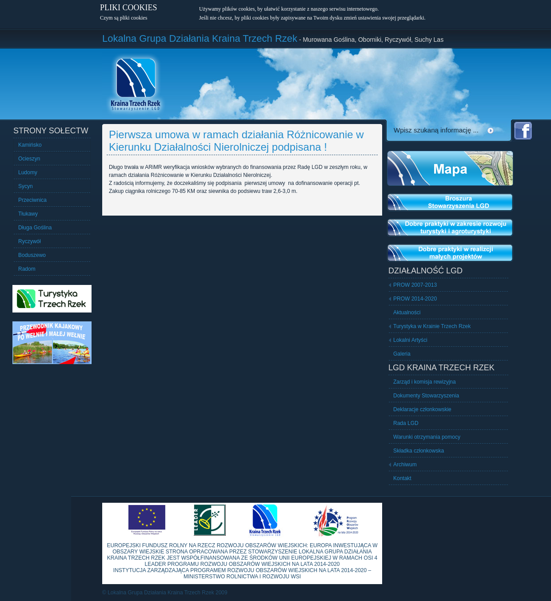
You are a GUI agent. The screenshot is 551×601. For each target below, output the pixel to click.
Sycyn (25, 186)
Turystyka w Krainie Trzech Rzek (432, 326)
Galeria (402, 354)
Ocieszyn (29, 159)
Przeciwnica (32, 200)
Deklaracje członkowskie (422, 409)
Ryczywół (29, 241)
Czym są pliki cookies (123, 18)
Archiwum (405, 464)
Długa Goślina (35, 227)
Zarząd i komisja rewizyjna (424, 382)
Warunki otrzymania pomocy (426, 437)
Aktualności (406, 312)
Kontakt (402, 478)
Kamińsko (30, 145)
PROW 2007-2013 (415, 285)
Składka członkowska (418, 451)
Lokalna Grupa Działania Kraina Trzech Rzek (199, 38)
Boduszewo (32, 255)
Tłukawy (28, 214)
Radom (27, 269)
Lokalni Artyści (410, 340)
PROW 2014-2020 (415, 299)
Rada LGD (406, 423)
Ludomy (27, 172)
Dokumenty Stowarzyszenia (426, 396)
